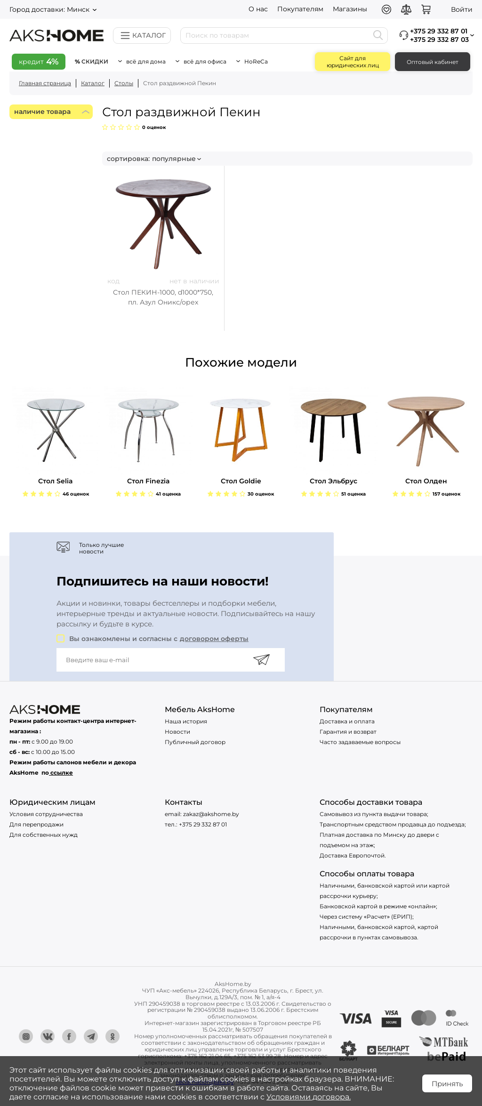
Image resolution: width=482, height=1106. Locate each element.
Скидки (94, 61)
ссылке (61, 772)
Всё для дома (146, 61)
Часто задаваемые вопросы (360, 741)
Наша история (186, 721)
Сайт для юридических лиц (353, 62)
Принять (447, 1083)
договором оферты (214, 638)
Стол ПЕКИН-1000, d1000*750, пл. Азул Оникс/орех (163, 297)
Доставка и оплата (347, 721)
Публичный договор (195, 741)
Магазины (350, 9)
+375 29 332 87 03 (439, 39)
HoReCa (256, 61)
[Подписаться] (261, 660)
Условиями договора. (308, 1096)
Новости (177, 731)
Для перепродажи (36, 824)
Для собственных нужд (43, 834)
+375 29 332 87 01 (203, 824)
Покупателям (300, 9)
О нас (258, 9)
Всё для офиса (205, 61)
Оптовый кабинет (432, 61)
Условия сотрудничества (46, 813)
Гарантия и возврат (348, 731)
